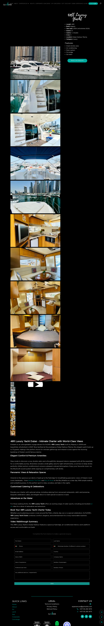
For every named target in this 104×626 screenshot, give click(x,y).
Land (14, 612)
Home (11, 3)
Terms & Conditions (52, 604)
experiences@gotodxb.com (82, 606)
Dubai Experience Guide (80, 3)
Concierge (16, 619)
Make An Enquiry (77, 60)
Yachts (32, 3)
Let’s (93, 3)
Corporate (16, 617)
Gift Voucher (66, 3)
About (16, 3)
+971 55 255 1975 (86, 609)
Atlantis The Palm (34, 480)
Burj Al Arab (49, 480)
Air (13, 609)
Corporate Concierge (42, 3)
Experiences (23, 3)
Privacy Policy (52, 606)
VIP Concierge (56, 3)
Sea (13, 614)
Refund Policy (52, 609)
